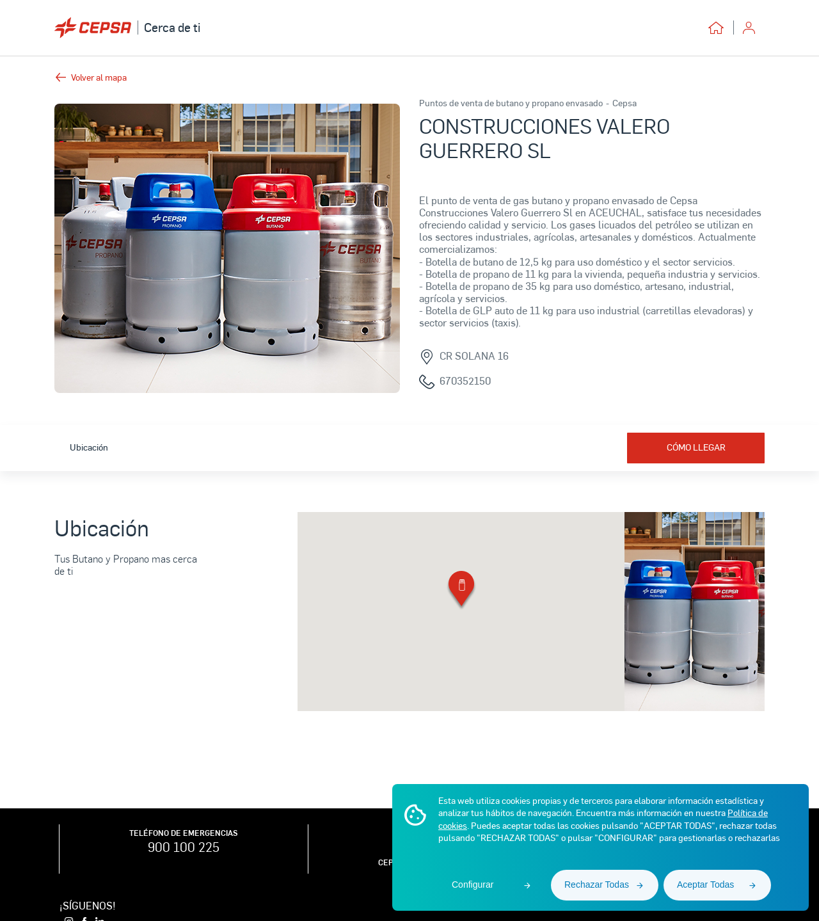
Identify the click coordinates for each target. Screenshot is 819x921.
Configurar (472, 884)
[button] (461, 591)
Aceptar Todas (705, 884)
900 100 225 (183, 847)
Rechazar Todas (596, 884)
